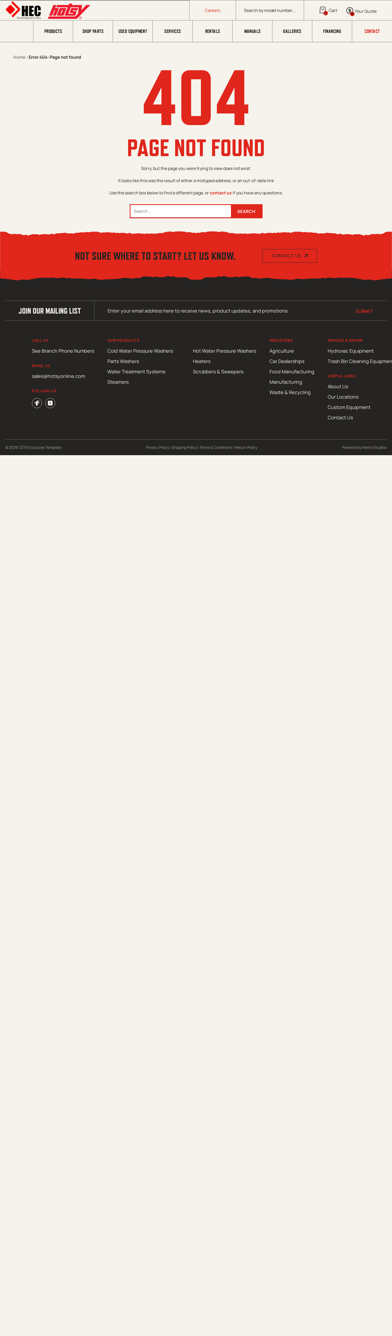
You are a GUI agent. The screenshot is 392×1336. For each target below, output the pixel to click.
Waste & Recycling (290, 392)
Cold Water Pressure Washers (140, 351)
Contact (372, 31)
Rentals (212, 31)
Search (246, 211)
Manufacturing (285, 382)
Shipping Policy (184, 447)
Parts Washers (123, 361)
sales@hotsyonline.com (58, 376)
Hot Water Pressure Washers (224, 351)
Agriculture (281, 351)
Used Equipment (133, 31)
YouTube (50, 403)
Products (53, 31)
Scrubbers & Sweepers (218, 371)
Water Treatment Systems (136, 371)
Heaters (201, 361)
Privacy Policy (157, 447)
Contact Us (286, 255)
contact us (221, 193)
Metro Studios (375, 447)
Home (19, 57)
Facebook (37, 403)
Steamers (118, 382)
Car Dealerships (286, 361)
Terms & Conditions (216, 447)
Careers (213, 10)
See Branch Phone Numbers (63, 351)
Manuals (252, 31)
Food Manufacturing (291, 371)
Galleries (292, 31)
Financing (332, 31)
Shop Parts (92, 31)
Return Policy (246, 447)
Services (172, 31)
